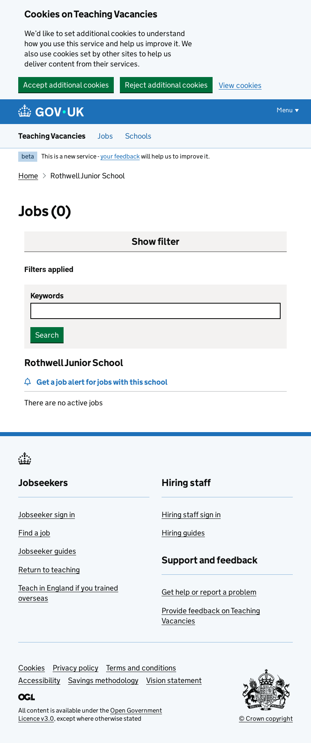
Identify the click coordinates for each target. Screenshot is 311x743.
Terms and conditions (141, 667)
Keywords (47, 295)
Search (47, 335)
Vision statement (174, 680)
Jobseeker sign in (46, 514)
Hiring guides (183, 532)
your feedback (120, 156)
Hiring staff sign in (191, 514)
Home (28, 175)
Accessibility (39, 680)
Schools (138, 136)
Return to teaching (49, 569)
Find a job (34, 532)
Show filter (155, 241)
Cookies (31, 667)
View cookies (240, 85)
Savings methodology (103, 680)
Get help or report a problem (209, 592)
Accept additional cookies (66, 85)
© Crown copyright (266, 718)
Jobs (105, 136)
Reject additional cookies (166, 85)
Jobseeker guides (47, 551)
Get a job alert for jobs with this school (102, 382)
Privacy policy (75, 667)
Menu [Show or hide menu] (285, 110)
